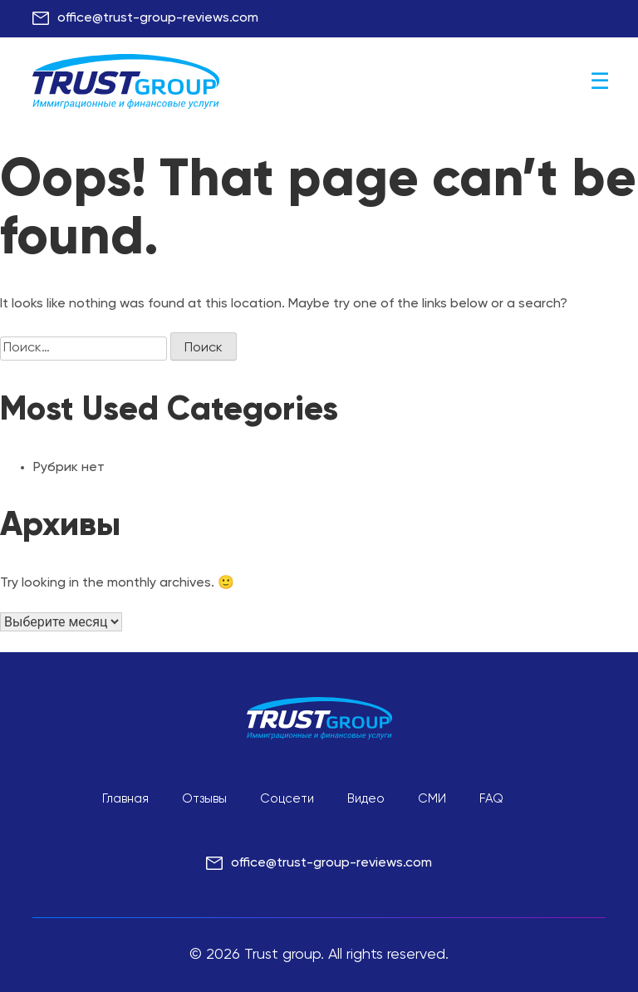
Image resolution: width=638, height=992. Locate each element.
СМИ (432, 799)
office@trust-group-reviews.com (157, 18)
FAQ (491, 799)
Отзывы (204, 799)
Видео (366, 799)
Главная (125, 799)
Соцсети (287, 799)
